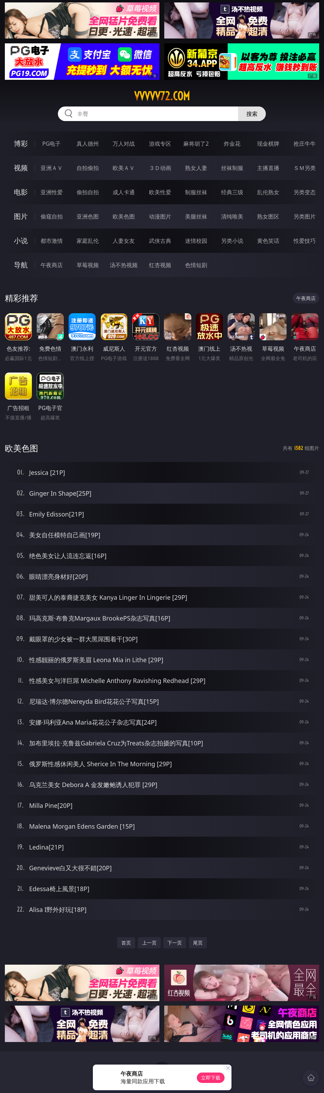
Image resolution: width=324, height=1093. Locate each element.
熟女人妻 (196, 168)
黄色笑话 (268, 241)
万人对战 (124, 143)
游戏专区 (160, 143)
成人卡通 (124, 192)
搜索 (251, 114)
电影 (21, 192)
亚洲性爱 (52, 192)
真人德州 (88, 143)
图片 (21, 216)
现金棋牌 (268, 143)
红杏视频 (160, 265)
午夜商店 (52, 265)
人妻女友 (124, 241)
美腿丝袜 (196, 216)
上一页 (149, 942)
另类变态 (305, 192)
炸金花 (232, 143)
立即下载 (210, 1077)
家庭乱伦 (88, 241)
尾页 (198, 942)
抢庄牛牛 (305, 143)
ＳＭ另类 (305, 168)
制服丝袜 (196, 192)
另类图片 (305, 216)
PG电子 (51, 143)
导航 (21, 265)
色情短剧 (196, 265)
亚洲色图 (88, 216)
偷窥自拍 (52, 216)
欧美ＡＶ (124, 168)
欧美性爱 (160, 192)
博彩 (21, 143)
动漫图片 (160, 216)
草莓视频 (88, 265)
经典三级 (232, 192)
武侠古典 (160, 241)
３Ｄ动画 (160, 168)
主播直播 (268, 168)
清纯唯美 (232, 216)
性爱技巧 (305, 241)
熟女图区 (268, 216)
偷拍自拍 (88, 192)
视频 (21, 167)
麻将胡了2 (196, 143)
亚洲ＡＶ (52, 168)
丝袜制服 (232, 168)
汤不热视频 (124, 265)
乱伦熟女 (268, 192)
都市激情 (52, 241)
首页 (126, 942)
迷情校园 (196, 241)
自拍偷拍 (88, 168)
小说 (21, 240)
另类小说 (232, 241)
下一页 (174, 942)
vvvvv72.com (162, 96)
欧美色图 (124, 216)
